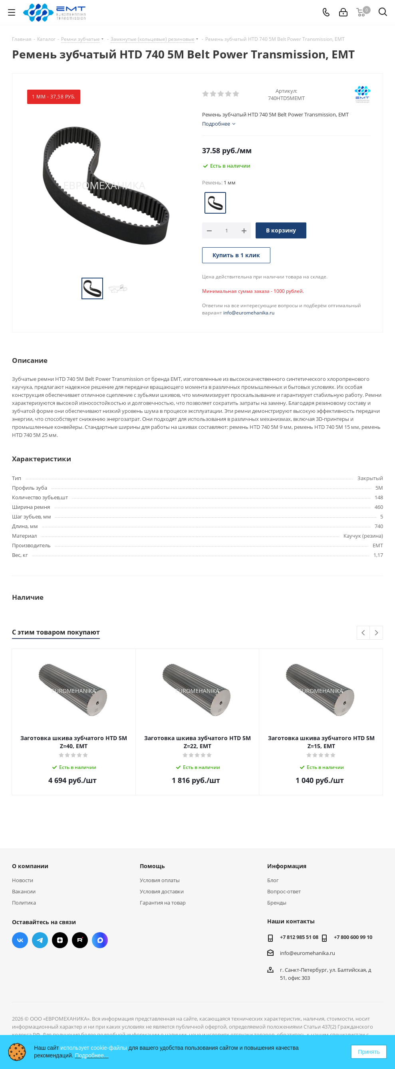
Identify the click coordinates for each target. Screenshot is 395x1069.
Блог (273, 880)
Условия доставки (162, 891)
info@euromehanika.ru (248, 312)
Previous (363, 633)
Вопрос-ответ (284, 891)
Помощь (152, 866)
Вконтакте (20, 940)
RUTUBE (80, 940)
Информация (286, 866)
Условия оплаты (160, 880)
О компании (30, 866)
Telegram (40, 940)
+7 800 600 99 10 (353, 937)
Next (376, 633)
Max (100, 940)
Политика (24, 902)
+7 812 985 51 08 (299, 937)
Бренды (276, 902)
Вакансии (24, 891)
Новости (22, 880)
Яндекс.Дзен (60, 940)
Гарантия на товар (163, 902)
